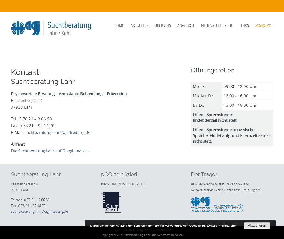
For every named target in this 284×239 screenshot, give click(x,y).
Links (244, 25)
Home (119, 25)
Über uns (163, 25)
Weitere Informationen (221, 225)
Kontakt (262, 25)
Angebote (186, 25)
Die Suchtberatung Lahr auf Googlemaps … (50, 150)
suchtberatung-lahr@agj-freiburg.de (57, 132)
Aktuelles (139, 25)
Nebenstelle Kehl (217, 25)
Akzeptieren (257, 225)
